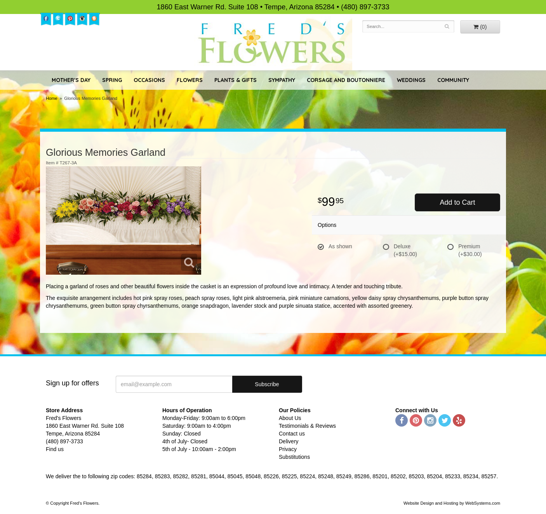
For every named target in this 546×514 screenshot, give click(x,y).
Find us (55, 449)
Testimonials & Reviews (307, 426)
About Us (290, 418)
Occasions (149, 80)
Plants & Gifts (235, 80)
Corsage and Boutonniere (346, 80)
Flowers (190, 80)
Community (453, 80)
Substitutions (294, 457)
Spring (112, 80)
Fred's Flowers (273, 43)
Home (51, 98)
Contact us (292, 433)
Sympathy (281, 80)
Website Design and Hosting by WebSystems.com (451, 503)
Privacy (288, 449)
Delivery (289, 441)
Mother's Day (71, 80)
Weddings (411, 80)
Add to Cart (457, 202)
